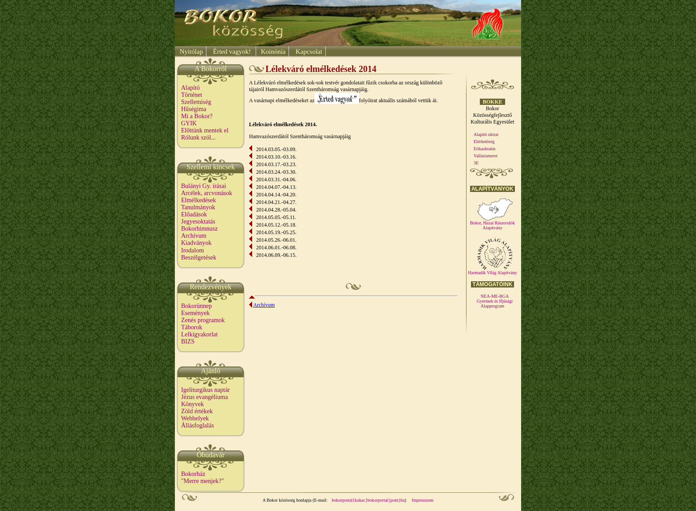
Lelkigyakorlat (199, 334)
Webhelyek (195, 418)
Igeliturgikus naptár (205, 390)
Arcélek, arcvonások (206, 193)
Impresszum (423, 500)
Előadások (194, 214)
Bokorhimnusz (199, 228)
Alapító (190, 87)
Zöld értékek (197, 411)
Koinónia (272, 51)
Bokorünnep (196, 306)
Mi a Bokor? (197, 116)
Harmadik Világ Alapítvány (492, 270)
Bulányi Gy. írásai (203, 186)
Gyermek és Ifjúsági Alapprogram (495, 303)
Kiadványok (196, 243)
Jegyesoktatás (198, 221)
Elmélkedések (198, 200)
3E (476, 162)
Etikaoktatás (484, 148)
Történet (191, 95)
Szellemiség (196, 102)
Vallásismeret (486, 155)
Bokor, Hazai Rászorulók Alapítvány (492, 223)
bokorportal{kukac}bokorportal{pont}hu (368, 500)
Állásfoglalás (197, 425)
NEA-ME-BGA (495, 296)
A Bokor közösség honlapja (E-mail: (295, 500)
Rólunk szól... (198, 137)
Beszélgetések (198, 257)
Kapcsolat (308, 51)
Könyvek (192, 404)
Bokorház (193, 474)
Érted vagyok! (232, 51)
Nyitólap (190, 51)
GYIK (189, 123)
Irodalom (192, 250)
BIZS (187, 341)
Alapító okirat (486, 134)
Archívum (193, 235)
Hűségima (193, 109)
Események (195, 313)
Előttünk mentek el (205, 130)
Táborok (191, 327)
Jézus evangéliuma (204, 397)
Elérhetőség (484, 141)
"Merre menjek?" (202, 481)
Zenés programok (203, 320)
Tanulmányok (198, 207)
